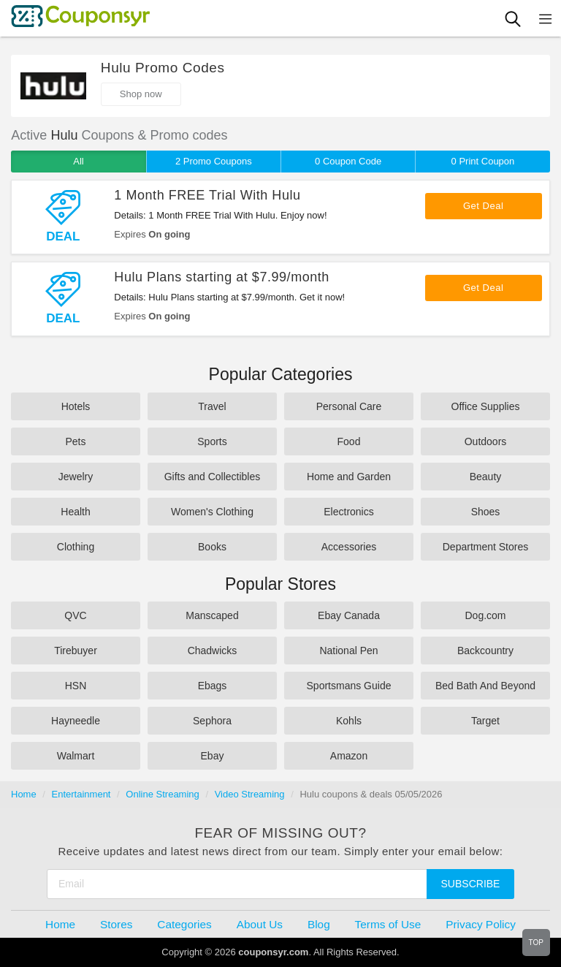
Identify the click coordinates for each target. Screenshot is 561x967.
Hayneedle (75, 721)
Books (212, 547)
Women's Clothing (212, 511)
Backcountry (485, 650)
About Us (260, 924)
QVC (75, 615)
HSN (76, 685)
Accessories (348, 547)
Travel (212, 406)
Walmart (76, 756)
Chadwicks (212, 650)
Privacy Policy (481, 924)
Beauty (486, 476)
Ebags (212, 685)
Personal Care (349, 406)
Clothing (75, 547)
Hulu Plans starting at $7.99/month (221, 277)
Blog (319, 924)
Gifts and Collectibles (212, 476)
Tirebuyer (75, 650)
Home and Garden (349, 476)
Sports (211, 441)
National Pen (348, 650)
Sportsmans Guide (349, 685)
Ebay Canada (349, 615)
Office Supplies (485, 406)
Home (24, 794)
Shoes (485, 511)
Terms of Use (388, 924)
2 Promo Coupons (213, 161)
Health (75, 511)
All (78, 161)
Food (349, 441)
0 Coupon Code (348, 161)
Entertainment (81, 794)
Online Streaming (162, 794)
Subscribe (470, 884)
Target (485, 721)
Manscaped (212, 615)
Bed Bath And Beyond (485, 685)
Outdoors (486, 441)
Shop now (141, 93)
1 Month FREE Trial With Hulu (207, 195)
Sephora (212, 721)
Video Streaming (250, 794)
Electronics (348, 511)
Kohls (349, 721)
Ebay (212, 756)
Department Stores (486, 547)
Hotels (76, 406)
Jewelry (75, 476)
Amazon (348, 756)
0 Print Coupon (483, 161)
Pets (75, 441)
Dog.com (485, 615)
